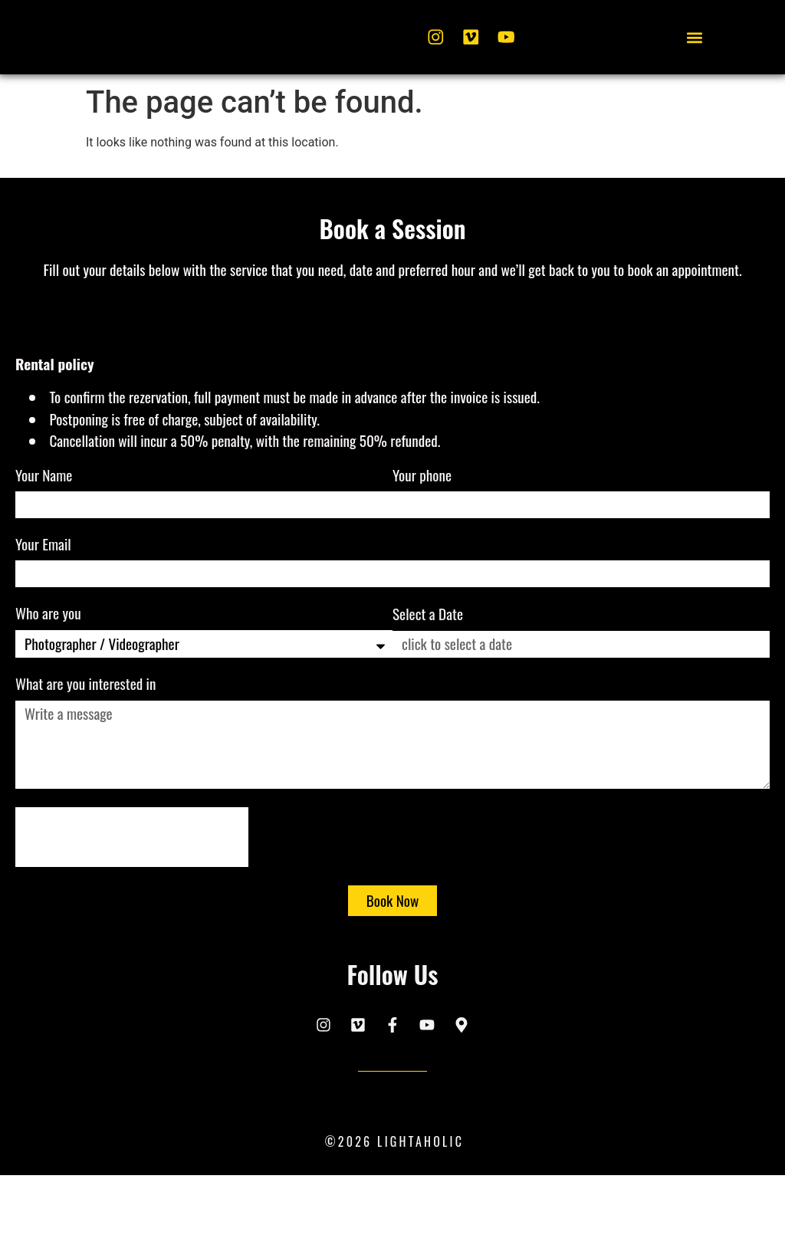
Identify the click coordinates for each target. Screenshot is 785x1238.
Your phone (423, 543)
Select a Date (427, 681)
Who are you (49, 681)
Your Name (45, 543)
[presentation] (131, 903)
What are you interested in (87, 752)
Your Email (44, 612)
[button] (694, 72)
